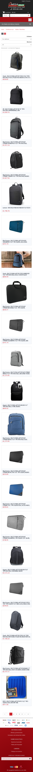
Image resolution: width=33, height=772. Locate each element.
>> (28, 714)
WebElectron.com (19, 770)
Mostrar (29, 42)
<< (4, 714)
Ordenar (29, 36)
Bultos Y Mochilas (20, 29)
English (23, 1)
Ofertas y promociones (16, 732)
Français (28, 1)
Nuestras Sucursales (16, 742)
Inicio (2, 29)
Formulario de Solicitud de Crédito (16, 735)
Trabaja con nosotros (16, 751)
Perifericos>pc (10, 29)
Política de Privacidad (16, 744)
